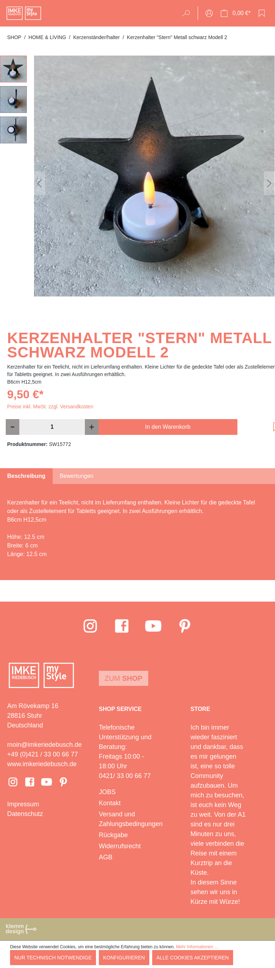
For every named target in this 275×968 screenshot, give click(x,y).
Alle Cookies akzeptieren (192, 957)
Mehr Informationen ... (197, 946)
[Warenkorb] (235, 13)
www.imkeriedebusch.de (42, 764)
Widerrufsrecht (120, 846)
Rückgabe (113, 835)
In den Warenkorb (167, 427)
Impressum (23, 804)
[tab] (26, 476)
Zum (124, 678)
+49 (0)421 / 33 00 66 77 (42, 754)
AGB (105, 857)
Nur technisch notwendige (53, 957)
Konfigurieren (124, 957)
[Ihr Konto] (209, 13)
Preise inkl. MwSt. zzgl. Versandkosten (50, 406)
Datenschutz (25, 813)
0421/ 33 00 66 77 (125, 775)
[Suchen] (188, 13)
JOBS (107, 792)
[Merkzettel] (261, 13)
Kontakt (110, 803)
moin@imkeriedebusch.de (44, 744)
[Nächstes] (269, 183)
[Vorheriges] (39, 183)
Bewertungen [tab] (76, 476)
